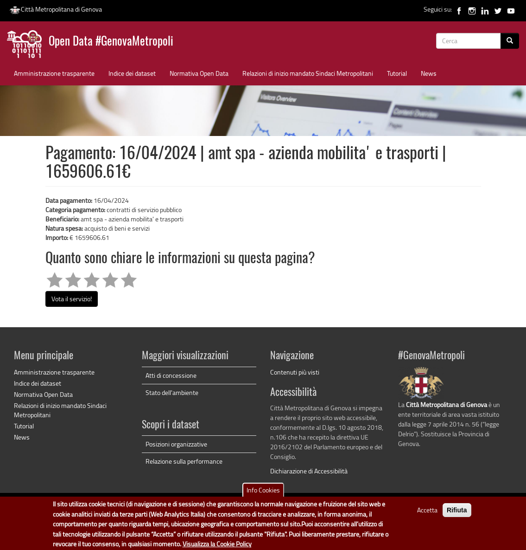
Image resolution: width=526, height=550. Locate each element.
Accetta (427, 514)
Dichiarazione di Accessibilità (309, 470)
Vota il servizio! (71, 298)
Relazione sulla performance (184, 461)
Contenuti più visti (294, 372)
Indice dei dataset (132, 73)
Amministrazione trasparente (54, 73)
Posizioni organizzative (176, 444)
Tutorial (397, 73)
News (429, 73)
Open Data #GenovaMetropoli (111, 42)
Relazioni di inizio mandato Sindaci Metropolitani (307, 73)
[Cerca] (510, 41)
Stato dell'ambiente (172, 392)
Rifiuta (457, 514)
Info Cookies (263, 494)
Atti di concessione (171, 375)
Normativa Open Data (199, 73)
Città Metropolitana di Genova (55, 9)
